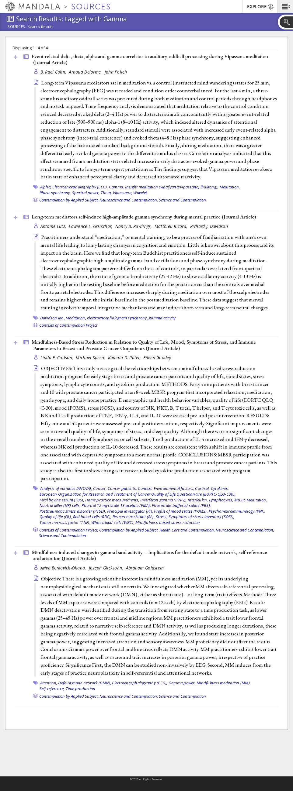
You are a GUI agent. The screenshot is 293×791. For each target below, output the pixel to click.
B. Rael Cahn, (54, 72)
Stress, (162, 516)
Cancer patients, (122, 488)
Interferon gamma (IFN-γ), (163, 500)
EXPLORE (260, 7)
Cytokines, (220, 488)
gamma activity (162, 318)
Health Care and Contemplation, (187, 530)
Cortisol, (202, 488)
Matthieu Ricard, (172, 226)
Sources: (17, 27)
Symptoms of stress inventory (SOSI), (201, 516)
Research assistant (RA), (134, 516)
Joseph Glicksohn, (106, 568)
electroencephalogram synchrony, (117, 318)
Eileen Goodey (157, 357)
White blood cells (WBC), (112, 522)
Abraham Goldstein (145, 568)
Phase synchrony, (55, 192)
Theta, (106, 192)
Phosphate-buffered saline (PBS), (181, 505)
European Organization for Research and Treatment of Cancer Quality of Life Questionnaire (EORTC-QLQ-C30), (137, 494)
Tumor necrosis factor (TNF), (65, 522)
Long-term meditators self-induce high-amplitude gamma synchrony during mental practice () (144, 216)
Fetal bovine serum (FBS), (62, 500)
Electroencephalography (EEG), (80, 187)
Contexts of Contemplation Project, (68, 530)
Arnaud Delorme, (86, 72)
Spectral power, (86, 192)
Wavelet (140, 192)
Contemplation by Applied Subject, (69, 200)
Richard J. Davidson (209, 226)
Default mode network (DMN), (84, 683)
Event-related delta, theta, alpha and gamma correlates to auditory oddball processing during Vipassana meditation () (150, 59)
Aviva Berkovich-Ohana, (63, 568)
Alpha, (46, 187)
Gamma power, (182, 683)
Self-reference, (52, 688)
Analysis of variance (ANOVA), (66, 488)
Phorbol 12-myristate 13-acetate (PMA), (116, 505)
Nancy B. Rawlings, (134, 226)
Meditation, (230, 187)
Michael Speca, (91, 357)
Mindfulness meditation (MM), (224, 683)
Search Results (40, 27)
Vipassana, (123, 192)
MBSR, (240, 500)
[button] (285, 6)
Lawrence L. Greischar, (91, 226)
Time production (81, 688)
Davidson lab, (52, 318)
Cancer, (100, 488)
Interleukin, (198, 500)
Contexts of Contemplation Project (68, 325)
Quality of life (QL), (56, 516)
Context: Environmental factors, (166, 488)
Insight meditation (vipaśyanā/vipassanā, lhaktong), (172, 187)
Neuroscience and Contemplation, (128, 200)
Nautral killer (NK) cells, (60, 505)
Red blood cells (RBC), (92, 516)
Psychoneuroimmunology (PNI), (237, 511)
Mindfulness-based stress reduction (167, 522)
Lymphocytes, (221, 500)
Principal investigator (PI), (130, 511)
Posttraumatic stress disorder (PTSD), (73, 511)
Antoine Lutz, (54, 226)
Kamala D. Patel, (125, 357)
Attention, (49, 683)
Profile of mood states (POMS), (181, 511)
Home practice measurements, (112, 500)
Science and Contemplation (182, 200)
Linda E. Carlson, (57, 357)
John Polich (116, 72)
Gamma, (116, 187)
